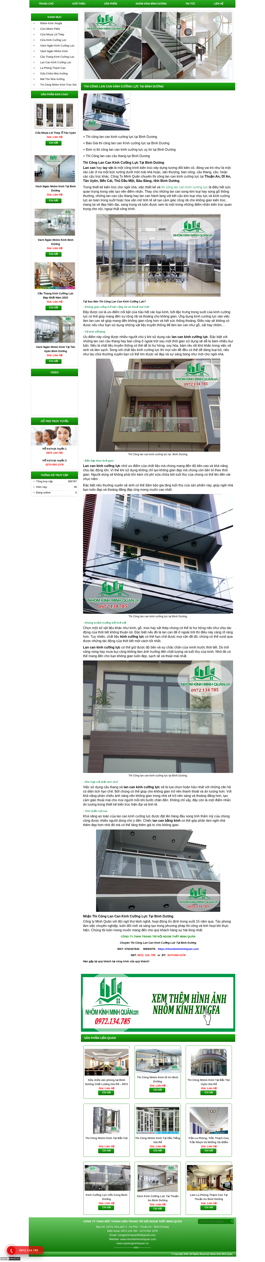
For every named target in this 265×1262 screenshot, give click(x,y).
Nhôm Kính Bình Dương (151, 3)
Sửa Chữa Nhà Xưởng (54, 73)
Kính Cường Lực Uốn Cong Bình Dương (106, 1197)
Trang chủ (46, 3)
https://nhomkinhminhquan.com (178, 948)
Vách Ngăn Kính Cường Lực (57, 45)
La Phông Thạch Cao (52, 67)
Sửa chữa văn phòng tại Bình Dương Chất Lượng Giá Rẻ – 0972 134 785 (106, 1082)
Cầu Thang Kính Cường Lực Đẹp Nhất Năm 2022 (55, 295)
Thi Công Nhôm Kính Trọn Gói (58, 84)
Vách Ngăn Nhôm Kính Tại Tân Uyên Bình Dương (55, 349)
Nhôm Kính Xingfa (51, 23)
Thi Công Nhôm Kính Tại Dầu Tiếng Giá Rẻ (157, 1140)
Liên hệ (218, 3)
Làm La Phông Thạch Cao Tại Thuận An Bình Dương (209, 1197)
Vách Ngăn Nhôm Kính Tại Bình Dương (55, 188)
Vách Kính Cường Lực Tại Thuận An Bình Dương (158, 1198)
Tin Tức (190, 3)
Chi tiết (106, 1092)
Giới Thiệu (78, 3)
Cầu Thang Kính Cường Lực (57, 56)
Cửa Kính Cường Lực (53, 40)
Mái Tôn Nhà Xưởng (52, 79)
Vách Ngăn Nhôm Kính (54, 51)
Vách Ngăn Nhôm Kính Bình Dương (55, 242)
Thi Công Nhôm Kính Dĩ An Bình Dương (157, 1079)
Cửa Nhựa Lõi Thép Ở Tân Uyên (55, 132)
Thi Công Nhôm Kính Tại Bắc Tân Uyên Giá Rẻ (209, 1082)
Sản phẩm (110, 3)
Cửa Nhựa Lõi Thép (52, 34)
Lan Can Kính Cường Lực (55, 62)
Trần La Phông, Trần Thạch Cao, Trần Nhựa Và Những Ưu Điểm (208, 1140)
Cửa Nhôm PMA (50, 28)
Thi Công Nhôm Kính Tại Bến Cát (107, 1138)
